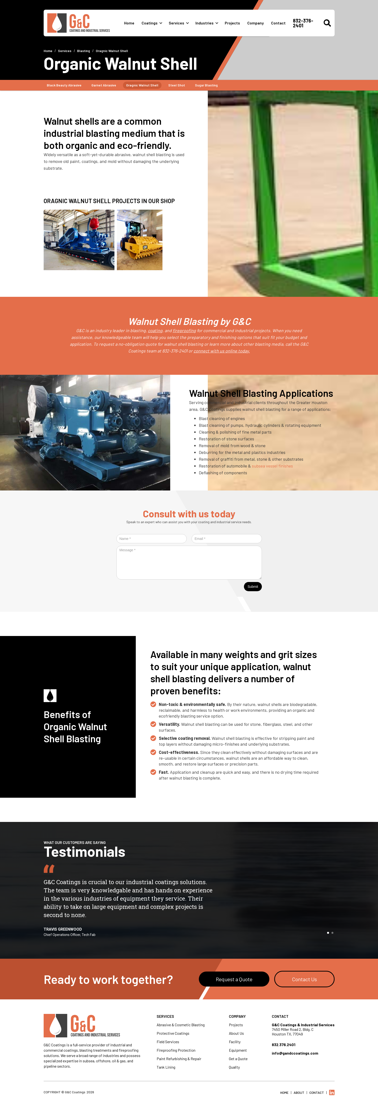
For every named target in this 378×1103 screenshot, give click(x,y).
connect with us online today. (221, 350)
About (299, 1092)
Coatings (150, 23)
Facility (235, 1041)
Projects (232, 23)
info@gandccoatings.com (295, 1053)
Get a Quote (238, 1058)
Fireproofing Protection (176, 1050)
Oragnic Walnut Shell (112, 51)
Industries (204, 23)
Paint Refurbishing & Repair (179, 1058)
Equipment (238, 1050)
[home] (85, 23)
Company (255, 23)
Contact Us (304, 979)
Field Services (168, 1041)
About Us (236, 1033)
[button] (154, 23)
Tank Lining (166, 1067)
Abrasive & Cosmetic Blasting (181, 1024)
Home (129, 23)
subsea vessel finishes (272, 465)
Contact (278, 23)
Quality (234, 1067)
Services (176, 23)
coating (155, 330)
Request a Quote (234, 979)
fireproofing (184, 330)
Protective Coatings (173, 1033)
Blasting (83, 51)
